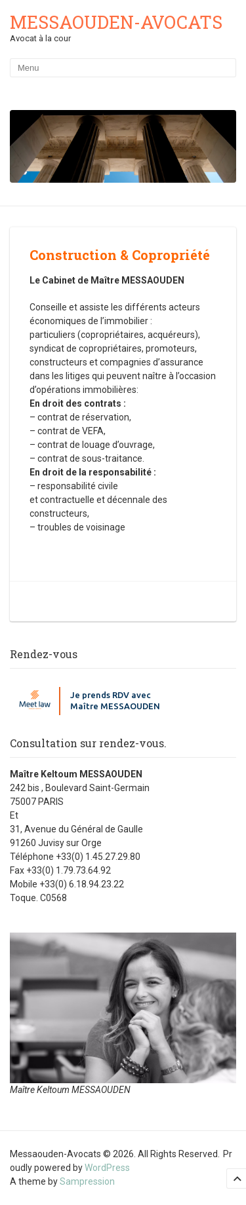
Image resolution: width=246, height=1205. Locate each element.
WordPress (107, 1167)
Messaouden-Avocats (116, 21)
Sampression (87, 1181)
